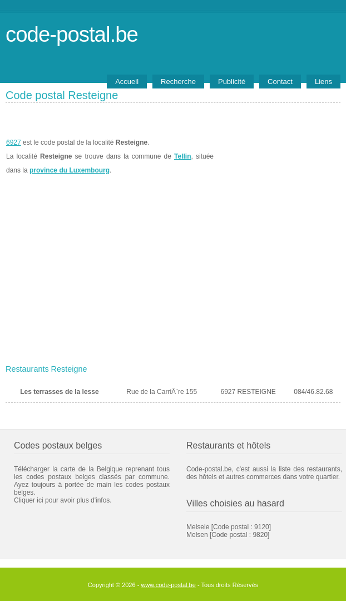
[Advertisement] (173, 276)
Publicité (231, 81)
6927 (13, 142)
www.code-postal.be (168, 585)
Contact (280, 81)
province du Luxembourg (69, 170)
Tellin (182, 156)
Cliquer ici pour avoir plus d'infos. (63, 500)
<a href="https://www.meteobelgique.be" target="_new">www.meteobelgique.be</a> (277, 156)
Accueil (127, 81)
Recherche (178, 81)
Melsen (197, 535)
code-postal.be (72, 34)
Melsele (197, 527)
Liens (323, 81)
